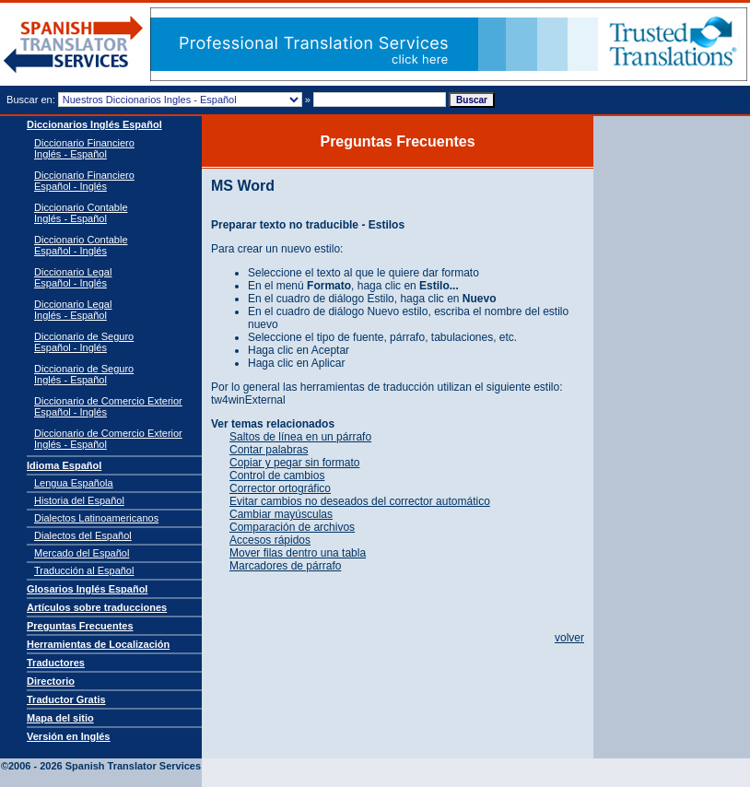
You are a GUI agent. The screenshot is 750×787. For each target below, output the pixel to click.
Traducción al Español (84, 570)
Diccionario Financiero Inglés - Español (84, 148)
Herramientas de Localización (98, 644)
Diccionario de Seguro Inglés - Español (84, 374)
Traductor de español (74, 45)
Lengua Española (73, 482)
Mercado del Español (81, 552)
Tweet (731, 100)
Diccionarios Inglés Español (94, 124)
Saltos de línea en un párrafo (300, 436)
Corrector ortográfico (280, 488)
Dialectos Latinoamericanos (96, 517)
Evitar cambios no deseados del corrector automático (359, 501)
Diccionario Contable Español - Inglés (81, 245)
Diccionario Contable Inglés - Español (81, 213)
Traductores (56, 662)
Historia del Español (79, 500)
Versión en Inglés (68, 736)
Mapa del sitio (60, 717)
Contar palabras (268, 449)
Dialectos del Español (83, 535)
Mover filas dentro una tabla (297, 552)
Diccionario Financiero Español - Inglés (84, 181)
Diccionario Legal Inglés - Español (72, 310)
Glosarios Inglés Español (87, 588)
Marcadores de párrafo (285, 565)
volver (569, 637)
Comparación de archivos (292, 527)
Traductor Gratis (66, 699)
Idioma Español (64, 465)
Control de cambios (276, 475)
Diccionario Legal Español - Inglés (72, 277)
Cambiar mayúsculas (281, 514)
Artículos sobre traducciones (97, 607)
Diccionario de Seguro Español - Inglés (84, 342)
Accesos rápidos (270, 540)
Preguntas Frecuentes (80, 625)
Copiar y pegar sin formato (294, 462)
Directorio (51, 681)
